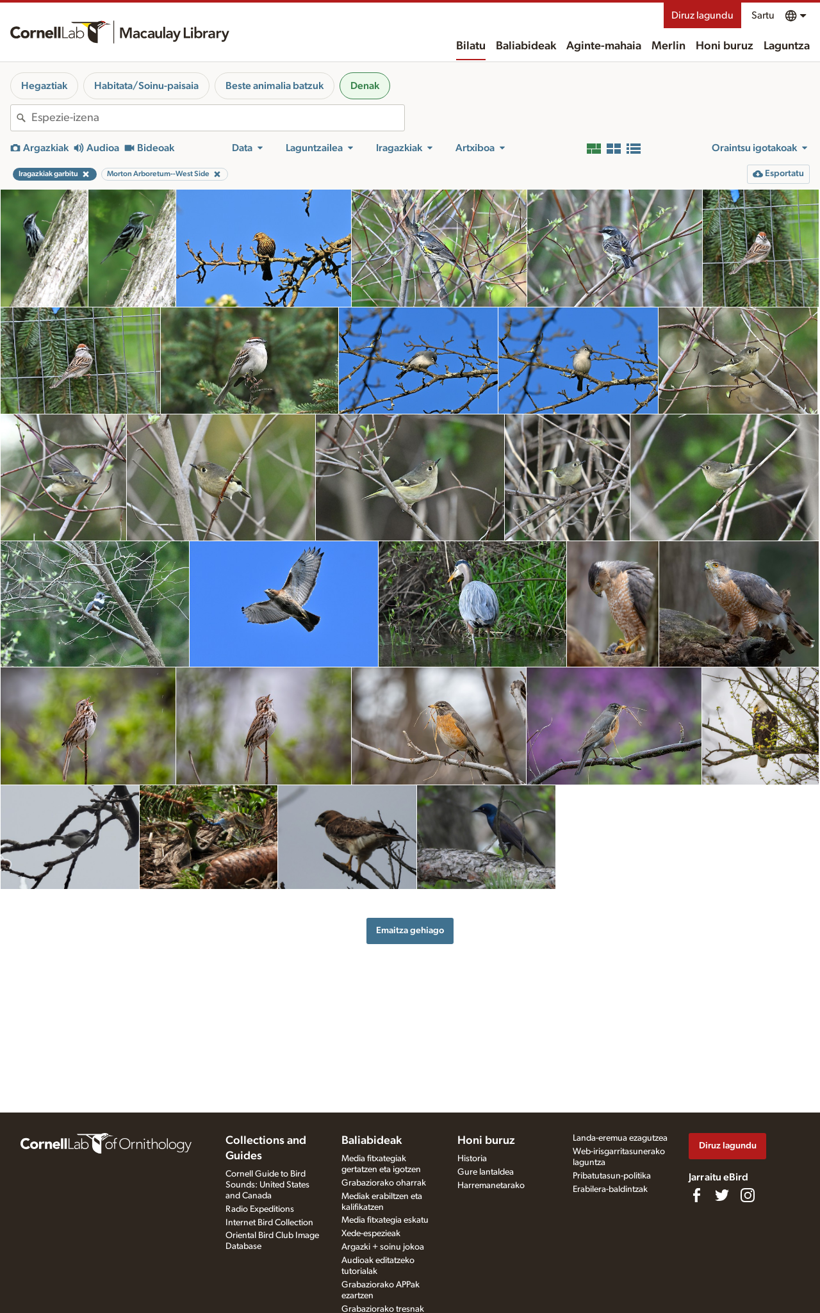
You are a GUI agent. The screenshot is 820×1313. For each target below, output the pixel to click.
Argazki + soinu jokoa (382, 1247)
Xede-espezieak (370, 1233)
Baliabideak (526, 46)
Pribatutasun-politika (612, 1175)
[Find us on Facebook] (696, 1195)
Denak (364, 86)
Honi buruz (724, 46)
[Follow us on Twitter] (722, 1195)
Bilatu (471, 46)
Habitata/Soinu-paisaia (146, 86)
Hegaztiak (44, 86)
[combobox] (217, 118)
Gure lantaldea (485, 1172)
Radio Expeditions (260, 1209)
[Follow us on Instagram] (747, 1195)
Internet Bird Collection (269, 1222)
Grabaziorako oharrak (383, 1182)
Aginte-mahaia (603, 46)
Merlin (668, 46)
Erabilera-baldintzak (610, 1189)
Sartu (763, 15)
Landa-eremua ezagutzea (620, 1138)
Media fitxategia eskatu (385, 1220)
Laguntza (787, 46)
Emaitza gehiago (410, 930)
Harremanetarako (491, 1185)
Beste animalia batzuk (275, 86)
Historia (472, 1158)
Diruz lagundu (702, 15)
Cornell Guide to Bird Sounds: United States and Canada (267, 1185)
